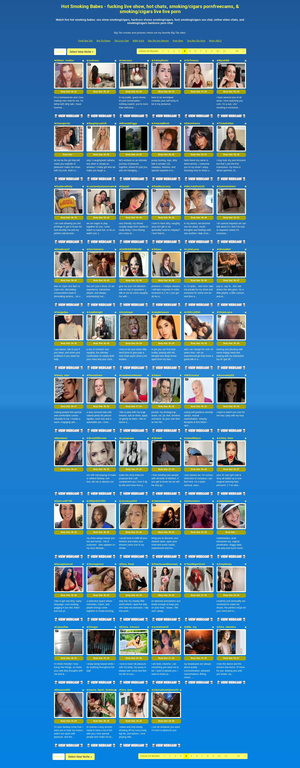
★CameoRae (61, 595)
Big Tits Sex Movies (158, 40)
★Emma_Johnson (129, 595)
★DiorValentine (95, 239)
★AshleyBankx (159, 60)
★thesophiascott (63, 536)
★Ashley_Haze (225, 417)
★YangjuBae (61, 298)
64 (237, 51)
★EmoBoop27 (62, 239)
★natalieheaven (160, 298)
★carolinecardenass (130, 358)
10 (217, 51)
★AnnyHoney (224, 536)
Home (60, 51)
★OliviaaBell (224, 239)
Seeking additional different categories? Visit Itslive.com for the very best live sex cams (150, 734)
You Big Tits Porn (196, 40)
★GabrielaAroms (160, 476)
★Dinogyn (92, 595)
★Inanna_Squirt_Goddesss (101, 655)
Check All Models (148, 51)
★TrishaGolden (225, 120)
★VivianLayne (224, 298)
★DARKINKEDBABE (130, 239)
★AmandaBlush (160, 120)
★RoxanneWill (62, 655)
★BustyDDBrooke (96, 417)
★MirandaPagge (128, 120)
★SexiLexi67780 (63, 476)
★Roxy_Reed (126, 536)
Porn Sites (178, 40)
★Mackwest (60, 417)
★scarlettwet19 (159, 595)
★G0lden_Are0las (64, 60)
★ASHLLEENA (192, 298)
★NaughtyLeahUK (96, 120)
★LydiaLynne (191, 239)
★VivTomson (191, 60)
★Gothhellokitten (226, 179)
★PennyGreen (94, 358)
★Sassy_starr (61, 358)
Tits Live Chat (121, 40)
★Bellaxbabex (192, 476)
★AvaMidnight (94, 298)
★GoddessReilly (63, 179)
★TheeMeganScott (194, 536)
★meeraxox (125, 60)
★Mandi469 (223, 60)
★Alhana (156, 239)
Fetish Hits (146, 762)
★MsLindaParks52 (194, 179)
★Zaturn (156, 358)
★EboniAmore (192, 120)
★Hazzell (124, 179)
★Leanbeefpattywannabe (100, 179)
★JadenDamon (225, 476)
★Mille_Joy (190, 595)
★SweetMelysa (192, 417)
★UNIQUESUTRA (96, 476)
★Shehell (156, 417)
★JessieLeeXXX (128, 476)
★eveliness (92, 60)
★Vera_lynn (125, 655)
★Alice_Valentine (226, 595)
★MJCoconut (191, 358)
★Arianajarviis (62, 120)
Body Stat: (69, 88)
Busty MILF (215, 40)
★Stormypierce (95, 536)
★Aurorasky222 (225, 358)
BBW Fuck (138, 40)
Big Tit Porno (103, 40)
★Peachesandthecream (164, 536)
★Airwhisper (126, 298)
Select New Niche (81, 51)
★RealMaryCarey (160, 179)
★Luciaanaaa (126, 417)
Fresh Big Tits (85, 40)
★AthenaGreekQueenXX (164, 655)
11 (224, 51)
